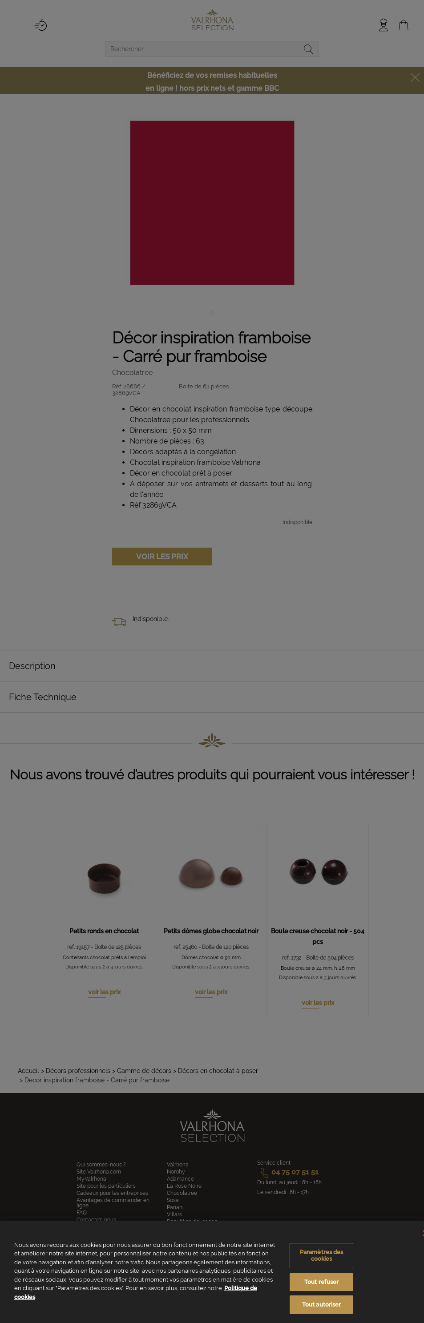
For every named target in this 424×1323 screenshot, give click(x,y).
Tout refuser (321, 1282)
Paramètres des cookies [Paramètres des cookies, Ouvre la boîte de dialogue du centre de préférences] (321, 1255)
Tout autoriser (321, 1304)
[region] (212, 1272)
